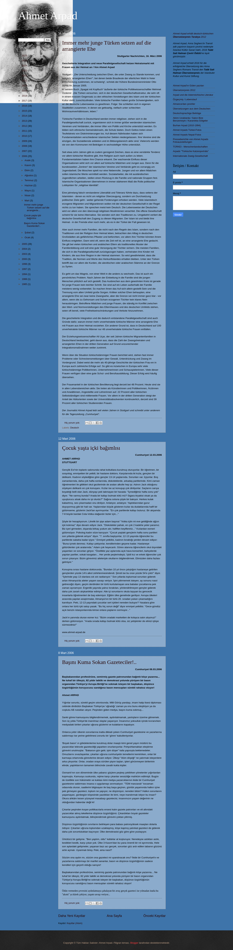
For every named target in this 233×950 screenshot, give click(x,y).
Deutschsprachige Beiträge (187, 113)
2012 (25, 126)
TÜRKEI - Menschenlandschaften (190, 146)
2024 (25, 65)
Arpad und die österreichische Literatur (193, 94)
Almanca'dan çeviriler (184, 104)
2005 (25, 244)
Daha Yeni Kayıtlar (71, 916)
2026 (25, 55)
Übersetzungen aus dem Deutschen (191, 108)
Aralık (28, 160)
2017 (25, 100)
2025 (25, 60)
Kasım (28, 165)
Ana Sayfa (114, 916)
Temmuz (29, 180)
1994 (25, 274)
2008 (25, 146)
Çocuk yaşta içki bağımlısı (91, 448)
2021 (25, 80)
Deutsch (74, 427)
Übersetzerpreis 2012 (184, 90)
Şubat (28, 232)
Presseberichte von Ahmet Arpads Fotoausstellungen (190, 140)
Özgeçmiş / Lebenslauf (185, 99)
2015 (25, 110)
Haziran (29, 185)
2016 (25, 105)
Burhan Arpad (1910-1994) (187, 125)
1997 (25, 269)
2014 (25, 115)
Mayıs (28, 190)
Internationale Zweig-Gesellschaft (190, 156)
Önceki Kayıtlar (154, 916)
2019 (25, 90)
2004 (25, 249)
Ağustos (29, 175)
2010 (25, 136)
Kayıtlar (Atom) (74, 923)
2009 (25, 141)
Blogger (134, 942)
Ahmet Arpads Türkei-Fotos (187, 130)
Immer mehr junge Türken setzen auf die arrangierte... (36, 207)
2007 (25, 151)
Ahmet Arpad (47, 16)
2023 (25, 70)
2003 (25, 254)
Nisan (28, 195)
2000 (25, 259)
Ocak (28, 237)
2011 (25, 130)
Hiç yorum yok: (72, 422)
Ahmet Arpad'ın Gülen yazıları (188, 85)
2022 (25, 75)
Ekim (27, 170)
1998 (25, 264)
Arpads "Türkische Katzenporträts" (191, 151)
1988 (25, 279)
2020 (25, 85)
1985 (25, 284)
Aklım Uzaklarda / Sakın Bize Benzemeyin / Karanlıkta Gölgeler (190, 119)
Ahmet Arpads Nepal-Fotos (187, 134)
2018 (25, 95)
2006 (25, 156)
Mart (27, 200)
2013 (25, 120)
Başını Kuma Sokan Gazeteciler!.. (99, 662)
